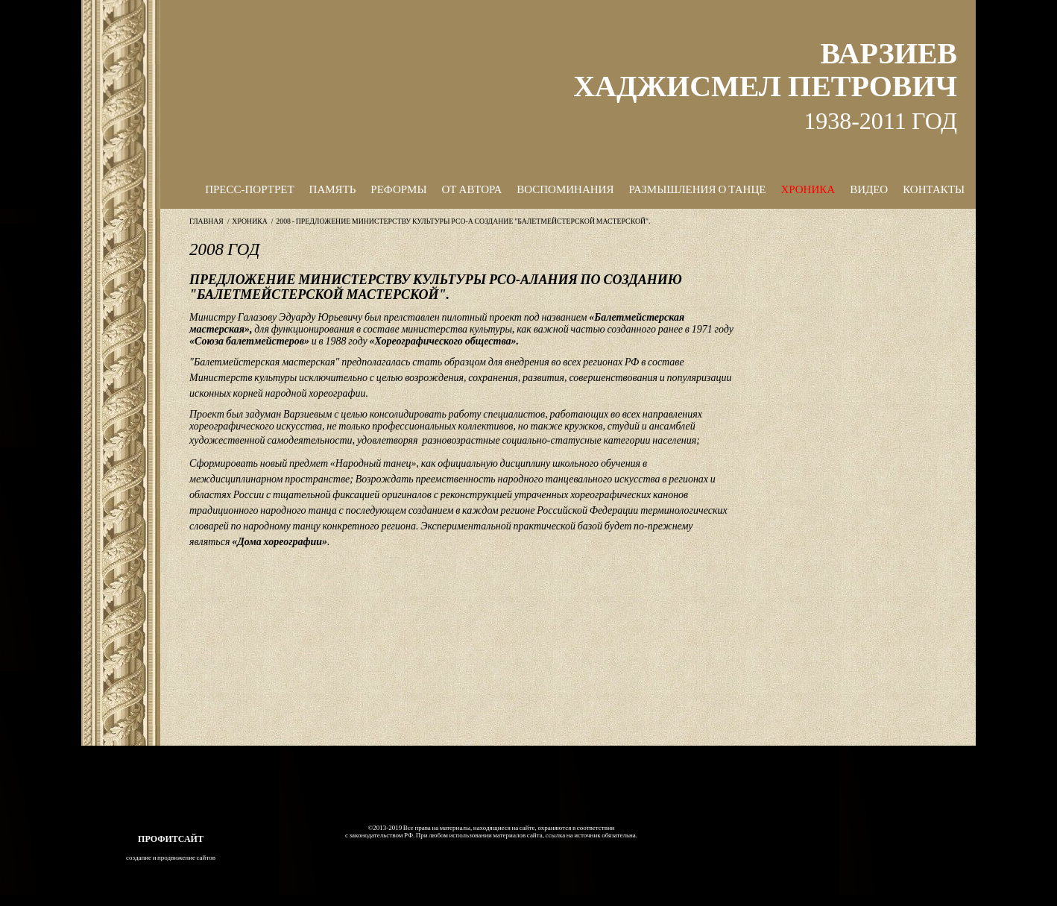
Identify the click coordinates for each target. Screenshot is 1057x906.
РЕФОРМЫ (398, 189)
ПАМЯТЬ (332, 189)
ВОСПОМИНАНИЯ (565, 189)
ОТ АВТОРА (472, 189)
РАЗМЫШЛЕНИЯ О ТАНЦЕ (697, 189)
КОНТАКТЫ (934, 189)
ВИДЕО (869, 189)
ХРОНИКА (807, 189)
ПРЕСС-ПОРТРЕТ (249, 189)
